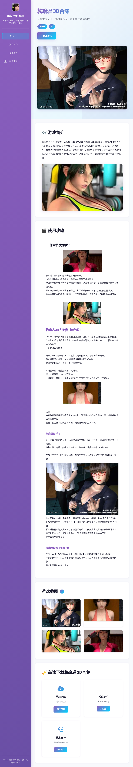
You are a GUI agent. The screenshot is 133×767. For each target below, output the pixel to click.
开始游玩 (47, 35)
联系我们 (60, 750)
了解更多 (103, 709)
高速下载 (61, 709)
